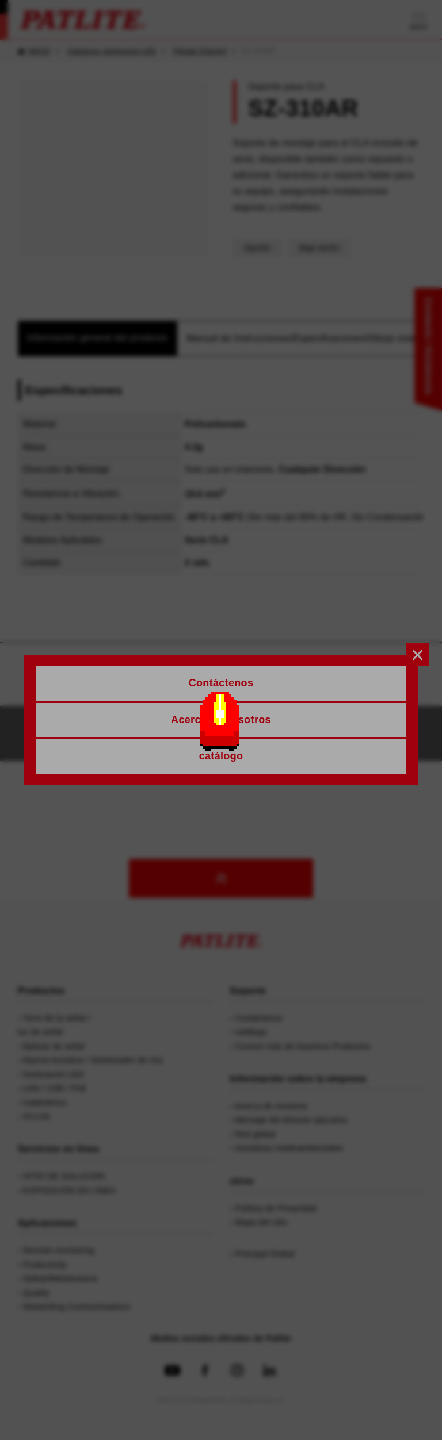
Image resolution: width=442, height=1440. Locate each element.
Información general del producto (97, 338)
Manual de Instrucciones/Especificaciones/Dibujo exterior (308, 338)
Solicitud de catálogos (272, 733)
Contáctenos (133, 733)
